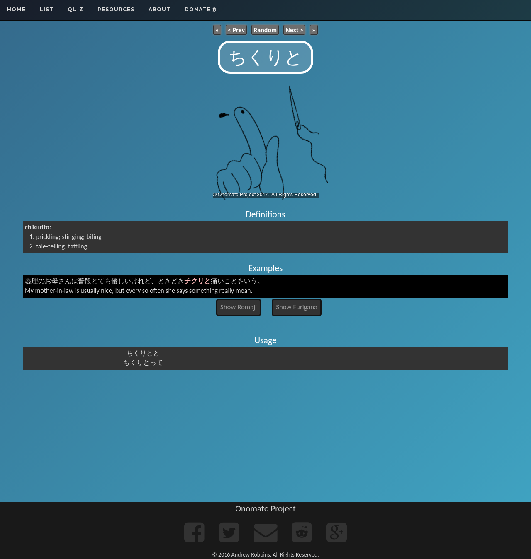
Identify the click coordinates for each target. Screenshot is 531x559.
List (47, 9)
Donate (201, 9)
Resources (115, 9)
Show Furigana (296, 307)
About (160, 9)
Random (265, 30)
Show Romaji (238, 307)
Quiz (75, 9)
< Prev (236, 30)
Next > (294, 30)
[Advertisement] (265, 436)
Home (16, 9)
